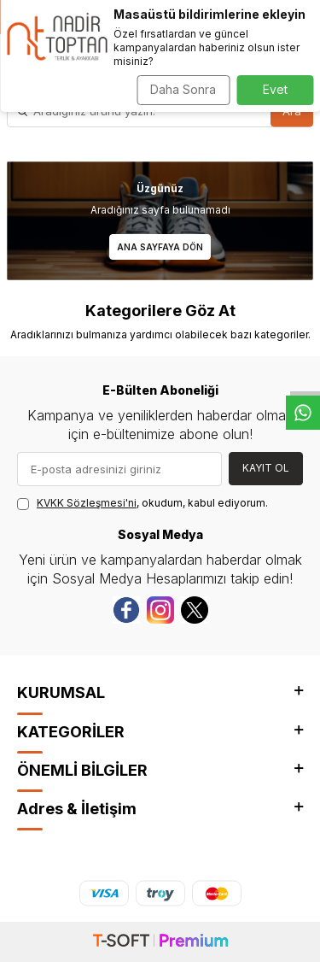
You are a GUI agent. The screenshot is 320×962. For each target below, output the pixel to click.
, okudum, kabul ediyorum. (142, 503)
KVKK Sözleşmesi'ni (87, 502)
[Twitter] (194, 610)
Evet (275, 89)
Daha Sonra (183, 89)
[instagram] (160, 610)
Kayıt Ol (265, 467)
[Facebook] (126, 610)
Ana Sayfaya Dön (160, 247)
